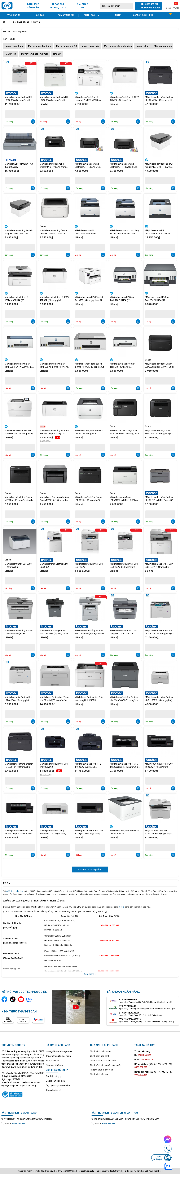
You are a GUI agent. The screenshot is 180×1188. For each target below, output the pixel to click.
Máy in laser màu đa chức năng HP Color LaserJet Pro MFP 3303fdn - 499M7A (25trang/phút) (124, 232)
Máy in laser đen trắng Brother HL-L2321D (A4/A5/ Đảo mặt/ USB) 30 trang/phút (159, 499)
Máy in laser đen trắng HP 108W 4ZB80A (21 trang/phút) (54, 298)
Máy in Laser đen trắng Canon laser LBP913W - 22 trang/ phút (124, 432)
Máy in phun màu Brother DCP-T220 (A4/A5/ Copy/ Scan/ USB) (89, 832)
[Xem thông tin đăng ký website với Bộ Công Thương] (22, 1094)
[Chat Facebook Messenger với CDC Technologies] (161, 1139)
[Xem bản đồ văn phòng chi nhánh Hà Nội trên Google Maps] (45, 1144)
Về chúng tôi (14, 15)
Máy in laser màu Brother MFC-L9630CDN (54, 565)
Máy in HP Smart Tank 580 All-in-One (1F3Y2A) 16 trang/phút (89, 365)
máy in (121, 907)
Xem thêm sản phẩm (90, 869)
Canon (43, 226)
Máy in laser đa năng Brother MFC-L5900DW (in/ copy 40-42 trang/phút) (54, 632)
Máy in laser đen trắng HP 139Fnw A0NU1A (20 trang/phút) (16, 299)
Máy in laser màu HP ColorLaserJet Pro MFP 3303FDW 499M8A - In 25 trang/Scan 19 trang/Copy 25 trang (88, 232)
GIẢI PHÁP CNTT (82, 6)
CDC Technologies (14, 891)
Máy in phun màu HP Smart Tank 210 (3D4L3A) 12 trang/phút (122, 365)
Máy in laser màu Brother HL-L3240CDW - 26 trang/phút (18, 699)
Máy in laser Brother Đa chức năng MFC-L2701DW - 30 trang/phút (123, 632)
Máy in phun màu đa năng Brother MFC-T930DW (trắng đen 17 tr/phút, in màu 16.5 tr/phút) (53, 165)
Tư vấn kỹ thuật (53, 1060)
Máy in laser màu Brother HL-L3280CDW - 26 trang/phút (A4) (159, 632)
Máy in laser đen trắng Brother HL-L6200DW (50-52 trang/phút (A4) (124, 699)
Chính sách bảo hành (99, 1056)
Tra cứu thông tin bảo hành (58, 1056)
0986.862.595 (140, 1067)
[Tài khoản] (177, 15)
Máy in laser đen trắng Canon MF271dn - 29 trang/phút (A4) (19, 498)
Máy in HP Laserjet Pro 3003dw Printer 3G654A (124, 832)
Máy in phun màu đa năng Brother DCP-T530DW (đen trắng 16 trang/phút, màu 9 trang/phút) (87, 165)
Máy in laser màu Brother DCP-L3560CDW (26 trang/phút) (19, 98)
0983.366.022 (18, 1123)
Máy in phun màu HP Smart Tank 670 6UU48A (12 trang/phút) (157, 299)
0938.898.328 (108, 1123)
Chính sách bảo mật (99, 1074)
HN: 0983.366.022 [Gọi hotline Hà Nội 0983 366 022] (149, 4)
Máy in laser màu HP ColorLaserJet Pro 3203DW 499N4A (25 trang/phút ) (157, 232)
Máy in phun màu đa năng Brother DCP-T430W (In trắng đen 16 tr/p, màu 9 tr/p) (123, 165)
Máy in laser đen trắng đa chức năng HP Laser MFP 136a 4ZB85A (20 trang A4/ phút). (19, 232)
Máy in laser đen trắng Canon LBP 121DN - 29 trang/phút (88, 498)
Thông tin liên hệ (53, 1090)
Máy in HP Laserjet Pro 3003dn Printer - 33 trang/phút (89, 432)
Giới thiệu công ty (53, 1076)
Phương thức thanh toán (101, 1070)
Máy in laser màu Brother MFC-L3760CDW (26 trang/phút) (124, 565)
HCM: (143, 1059)
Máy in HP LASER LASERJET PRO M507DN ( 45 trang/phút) (19, 432)
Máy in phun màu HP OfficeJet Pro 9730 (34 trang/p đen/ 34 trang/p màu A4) (89, 299)
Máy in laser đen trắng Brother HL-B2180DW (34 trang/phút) (159, 699)
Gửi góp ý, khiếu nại (54, 1065)
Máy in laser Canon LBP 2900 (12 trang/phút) (18, 565)
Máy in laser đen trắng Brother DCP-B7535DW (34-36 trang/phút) (19, 632)
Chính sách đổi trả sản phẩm (103, 1060)
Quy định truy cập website (58, 1085)
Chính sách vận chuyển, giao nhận (105, 1065)
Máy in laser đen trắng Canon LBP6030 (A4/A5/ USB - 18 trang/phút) (53, 232)
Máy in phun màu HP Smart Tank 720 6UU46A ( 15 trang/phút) (122, 299)
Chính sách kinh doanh (100, 1051)
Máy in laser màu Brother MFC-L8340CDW (89, 565)
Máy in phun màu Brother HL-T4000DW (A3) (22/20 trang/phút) (88, 765)
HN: (142, 1055)
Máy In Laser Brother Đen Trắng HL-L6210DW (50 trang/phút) (54, 699)
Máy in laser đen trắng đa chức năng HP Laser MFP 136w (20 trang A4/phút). (159, 165)
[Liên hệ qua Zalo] (29, 999)
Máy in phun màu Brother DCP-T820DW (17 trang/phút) (159, 765)
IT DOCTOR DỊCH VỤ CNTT (58, 6)
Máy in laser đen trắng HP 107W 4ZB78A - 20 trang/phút (124, 98)
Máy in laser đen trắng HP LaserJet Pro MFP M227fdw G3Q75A (88, 99)
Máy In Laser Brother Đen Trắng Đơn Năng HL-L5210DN (89, 699)
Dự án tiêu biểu (66, 15)
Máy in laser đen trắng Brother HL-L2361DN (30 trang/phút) (19, 765)
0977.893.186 (140, 1075)
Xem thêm (90, 974)
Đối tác (40, 15)
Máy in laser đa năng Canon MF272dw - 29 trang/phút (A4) (159, 432)
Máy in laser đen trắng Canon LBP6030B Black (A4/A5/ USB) (159, 365)
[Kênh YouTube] (21, 999)
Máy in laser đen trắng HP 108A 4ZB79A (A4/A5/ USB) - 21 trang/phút (54, 432)
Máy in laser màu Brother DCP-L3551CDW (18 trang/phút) (159, 565)
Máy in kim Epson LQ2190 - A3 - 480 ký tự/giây (19, 165)
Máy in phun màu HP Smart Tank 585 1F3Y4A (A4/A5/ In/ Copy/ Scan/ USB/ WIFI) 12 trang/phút (18, 365)
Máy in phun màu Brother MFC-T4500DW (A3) (54, 765)
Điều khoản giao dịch (55, 1081)
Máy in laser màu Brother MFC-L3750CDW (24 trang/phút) (54, 98)
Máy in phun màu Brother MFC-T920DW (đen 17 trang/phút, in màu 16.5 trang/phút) (124, 765)
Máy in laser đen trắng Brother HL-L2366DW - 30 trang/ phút (159, 98)
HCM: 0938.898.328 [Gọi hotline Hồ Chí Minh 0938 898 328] (150, 8)
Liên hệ (117, 15)
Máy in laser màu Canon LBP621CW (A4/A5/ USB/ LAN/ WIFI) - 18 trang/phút (124, 499)
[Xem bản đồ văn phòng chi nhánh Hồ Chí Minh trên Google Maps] (135, 1144)
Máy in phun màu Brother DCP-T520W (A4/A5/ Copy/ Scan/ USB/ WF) (19, 832)
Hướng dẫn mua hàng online (59, 1051)
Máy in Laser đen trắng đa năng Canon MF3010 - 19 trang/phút (54, 498)
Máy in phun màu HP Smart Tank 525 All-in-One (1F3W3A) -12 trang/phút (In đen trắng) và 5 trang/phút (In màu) (54, 365)
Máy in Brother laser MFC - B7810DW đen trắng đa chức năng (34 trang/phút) (158, 832)
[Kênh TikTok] (13, 999)
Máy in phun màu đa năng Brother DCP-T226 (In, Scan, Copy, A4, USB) (53, 832)
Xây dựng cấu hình (143, 15)
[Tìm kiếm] (130, 6)
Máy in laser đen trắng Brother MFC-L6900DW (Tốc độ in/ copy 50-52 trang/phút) (89, 632)
